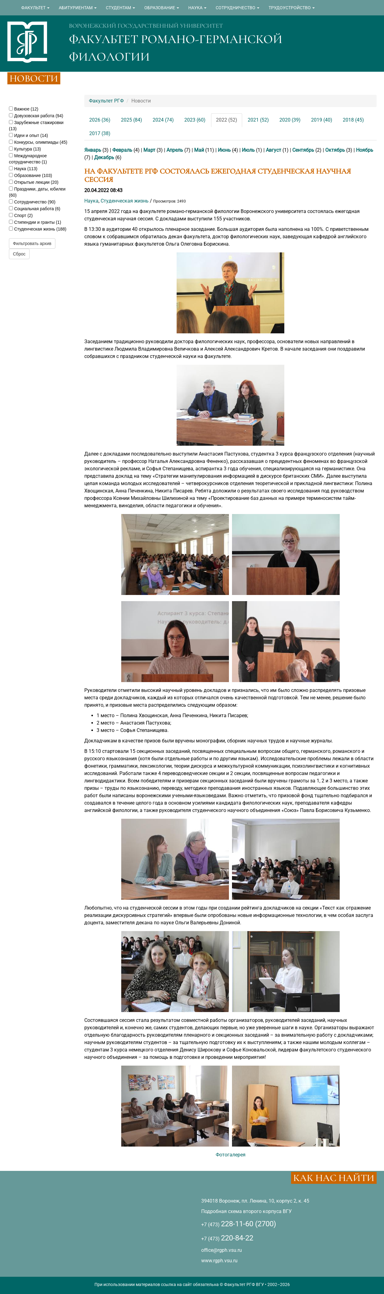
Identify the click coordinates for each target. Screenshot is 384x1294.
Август (273, 150)
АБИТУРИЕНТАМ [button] (78, 7)
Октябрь (335, 150)
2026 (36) (99, 120)
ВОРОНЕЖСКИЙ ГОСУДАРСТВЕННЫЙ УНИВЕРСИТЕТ (146, 26)
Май (199, 150)
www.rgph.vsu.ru (219, 1261)
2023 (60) (195, 120)
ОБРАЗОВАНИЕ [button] (161, 7)
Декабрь (104, 157)
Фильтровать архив (32, 243)
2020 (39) (290, 120)
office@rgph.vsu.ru (221, 1250)
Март (149, 150)
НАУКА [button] (197, 7)
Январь (92, 150)
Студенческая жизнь (125, 201)
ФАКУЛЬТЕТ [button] (35, 7)
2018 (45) (353, 120)
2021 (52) (258, 120)
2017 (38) (99, 133)
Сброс (19, 253)
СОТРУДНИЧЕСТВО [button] (237, 7)
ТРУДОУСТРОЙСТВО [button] (292, 7)
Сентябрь (303, 150)
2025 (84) (131, 120)
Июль (248, 150)
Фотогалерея (231, 1155)
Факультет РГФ (106, 101)
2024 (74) (163, 120)
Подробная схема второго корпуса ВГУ (246, 1211)
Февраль (122, 150)
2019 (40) (321, 120)
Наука (91, 201)
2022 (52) (226, 120)
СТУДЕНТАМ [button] (120, 7)
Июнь (224, 150)
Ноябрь (364, 150)
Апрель (174, 150)
